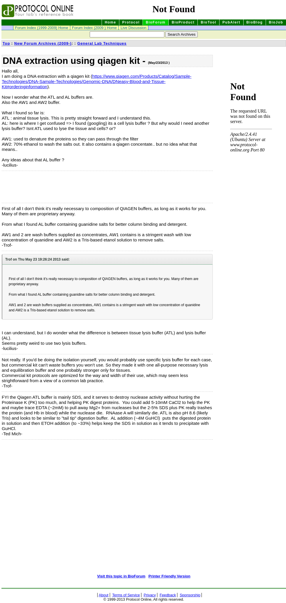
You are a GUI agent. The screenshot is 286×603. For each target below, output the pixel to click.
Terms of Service (126, 595)
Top (6, 43)
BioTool (208, 22)
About (103, 595)
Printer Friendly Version (169, 576)
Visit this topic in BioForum (121, 576)
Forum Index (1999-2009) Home (41, 28)
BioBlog (255, 22)
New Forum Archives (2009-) (43, 43)
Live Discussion (133, 28)
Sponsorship (190, 595)
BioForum (156, 22)
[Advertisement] (31, 187)
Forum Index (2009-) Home (94, 28)
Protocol (131, 22)
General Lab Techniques (102, 43)
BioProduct (183, 22)
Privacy (150, 595)
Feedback (168, 595)
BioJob (276, 22)
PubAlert (231, 22)
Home (110, 22)
